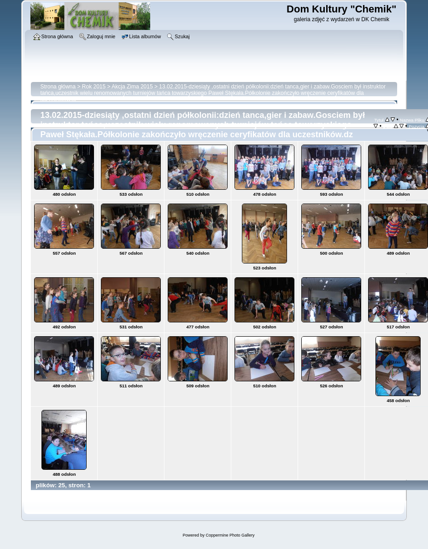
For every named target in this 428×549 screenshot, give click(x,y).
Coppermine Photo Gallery (229, 535)
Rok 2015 (94, 86)
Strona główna (58, 86)
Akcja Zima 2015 (131, 86)
